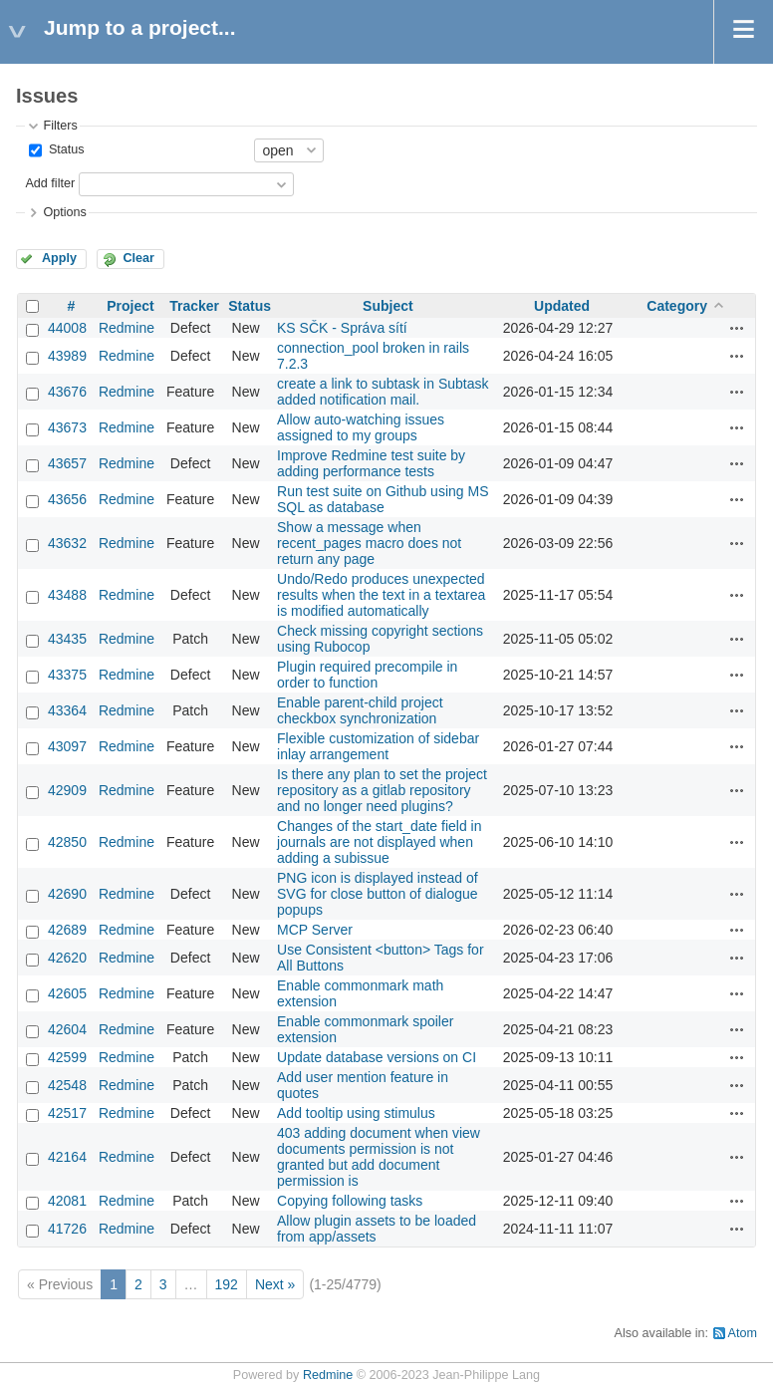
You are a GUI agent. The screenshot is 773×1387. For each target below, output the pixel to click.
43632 (67, 543)
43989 (67, 356)
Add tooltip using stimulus (356, 1113)
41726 (67, 1229)
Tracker (194, 306)
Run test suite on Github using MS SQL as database (382, 499)
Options (64, 212)
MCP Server (315, 930)
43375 (67, 675)
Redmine (126, 328)
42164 (67, 1157)
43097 (67, 746)
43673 (67, 427)
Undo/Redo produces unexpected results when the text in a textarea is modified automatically (381, 595)
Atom (742, 1333)
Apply (59, 258)
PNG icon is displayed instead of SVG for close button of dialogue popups (377, 894)
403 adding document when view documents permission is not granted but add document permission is (378, 1157)
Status (64, 149)
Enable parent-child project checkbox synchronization (360, 710)
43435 (67, 639)
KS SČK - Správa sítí (342, 328)
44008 (67, 328)
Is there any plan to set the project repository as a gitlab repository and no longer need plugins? (382, 790)
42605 (67, 993)
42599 (67, 1057)
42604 (67, 1029)
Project (130, 306)
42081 (67, 1201)
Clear (138, 258)
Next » (275, 1284)
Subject (388, 306)
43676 (67, 392)
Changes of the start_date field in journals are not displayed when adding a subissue (379, 842)
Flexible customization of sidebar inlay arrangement (378, 746)
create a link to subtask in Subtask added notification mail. (382, 392)
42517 (67, 1113)
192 (226, 1284)
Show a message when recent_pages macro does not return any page (369, 543)
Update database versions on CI (376, 1057)
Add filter (50, 183)
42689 (67, 930)
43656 (67, 499)
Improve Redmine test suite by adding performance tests (371, 463)
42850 (67, 842)
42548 (67, 1085)
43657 (67, 463)
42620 (67, 958)
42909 (67, 790)
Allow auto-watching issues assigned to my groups (360, 427)
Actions (737, 328)
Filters (60, 126)
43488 (67, 595)
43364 (67, 710)
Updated (562, 306)
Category (676, 306)
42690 (67, 894)
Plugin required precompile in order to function (367, 675)
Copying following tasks (349, 1201)
